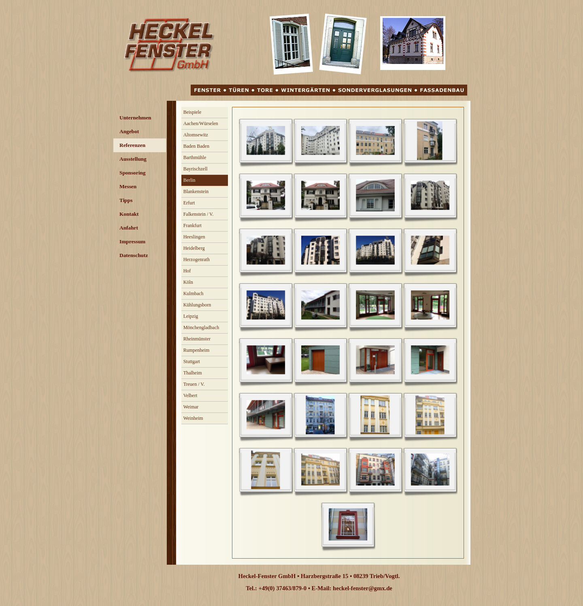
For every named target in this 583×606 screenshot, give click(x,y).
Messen (127, 186)
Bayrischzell (195, 169)
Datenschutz (133, 255)
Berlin (189, 180)
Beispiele (192, 112)
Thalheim (192, 373)
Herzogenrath (196, 259)
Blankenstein (196, 191)
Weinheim (193, 418)
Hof (187, 271)
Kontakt (128, 214)
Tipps (125, 200)
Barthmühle (194, 157)
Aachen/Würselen (200, 123)
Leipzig (190, 316)
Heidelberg (194, 248)
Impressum (132, 241)
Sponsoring (132, 173)
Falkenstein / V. (198, 214)
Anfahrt (128, 228)
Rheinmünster (197, 339)
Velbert (190, 395)
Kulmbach (193, 293)
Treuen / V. (194, 384)
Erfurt (189, 203)
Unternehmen (135, 118)
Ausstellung (133, 159)
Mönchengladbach (201, 327)
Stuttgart (191, 361)
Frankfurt (192, 225)
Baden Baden (196, 146)
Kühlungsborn (197, 305)
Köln (188, 282)
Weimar (191, 407)
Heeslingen (194, 237)
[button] (265, 140)
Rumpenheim (196, 350)
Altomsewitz (195, 135)
